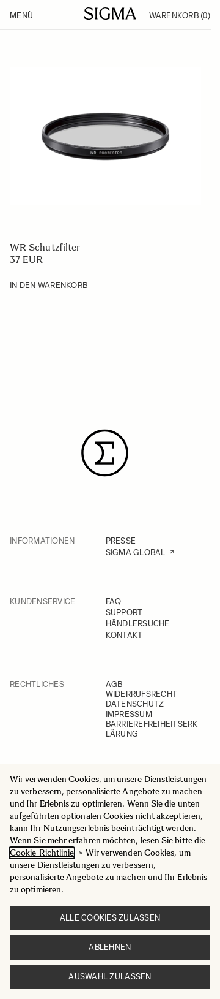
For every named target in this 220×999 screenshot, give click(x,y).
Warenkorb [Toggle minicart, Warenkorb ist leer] (179, 15)
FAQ (114, 601)
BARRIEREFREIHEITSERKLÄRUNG (152, 729)
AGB (114, 684)
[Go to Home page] (110, 13)
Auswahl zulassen (109, 976)
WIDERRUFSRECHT (142, 694)
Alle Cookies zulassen (110, 917)
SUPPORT (124, 612)
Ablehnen (110, 947)
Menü (21, 15)
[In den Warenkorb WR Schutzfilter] (48, 286)
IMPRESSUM (129, 714)
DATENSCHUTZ (135, 703)
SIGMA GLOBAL (136, 552)
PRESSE (121, 540)
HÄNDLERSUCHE (138, 623)
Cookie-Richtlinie (42, 853)
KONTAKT (124, 635)
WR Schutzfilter (45, 247)
